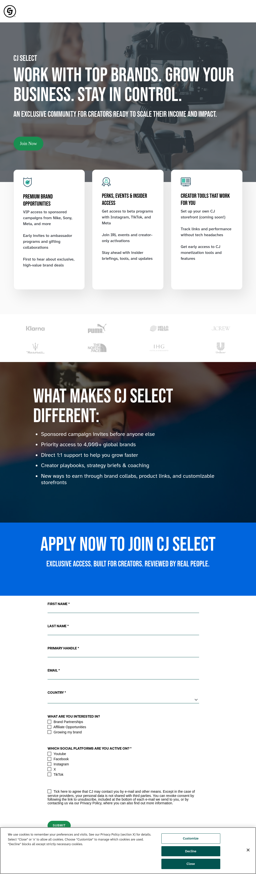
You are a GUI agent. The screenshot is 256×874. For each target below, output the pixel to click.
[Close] (248, 850)
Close (191, 864)
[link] (10, 11)
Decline (190, 851)
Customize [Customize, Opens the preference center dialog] (191, 838)
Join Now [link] (28, 143)
